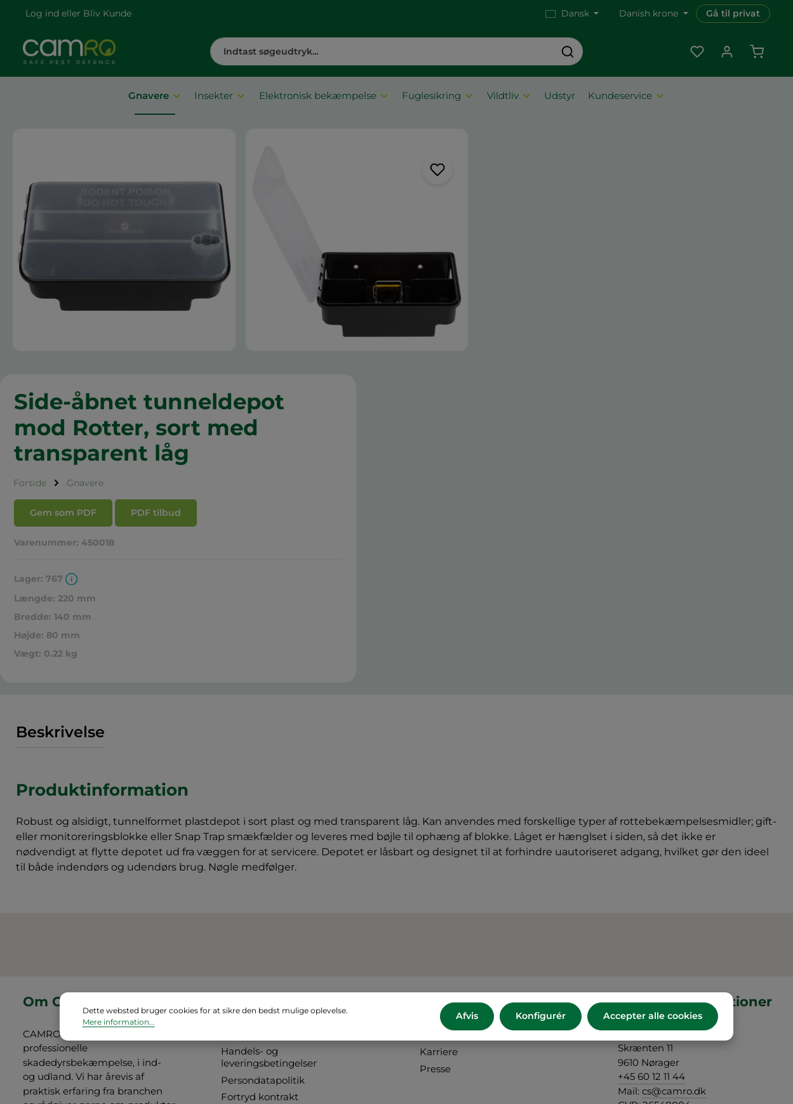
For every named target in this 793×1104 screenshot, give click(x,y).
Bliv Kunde (107, 13)
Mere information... (119, 1022)
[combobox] (382, 52)
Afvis (469, 1016)
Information (743, 1075)
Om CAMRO (250, 788)
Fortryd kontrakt (259, 850)
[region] (231, 237)
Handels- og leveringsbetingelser (269, 810)
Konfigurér (542, 1016)
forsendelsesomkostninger (435, 1047)
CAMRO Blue (451, 788)
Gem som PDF (524, 265)
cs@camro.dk (674, 844)
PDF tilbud (617, 265)
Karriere (439, 805)
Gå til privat (733, 13)
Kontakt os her (652, 925)
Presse (435, 821)
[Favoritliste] (696, 52)
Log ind (42, 13)
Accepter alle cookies (653, 1016)
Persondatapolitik (263, 833)
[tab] (60, 485)
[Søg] (568, 52)
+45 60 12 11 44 (651, 830)
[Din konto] (726, 52)
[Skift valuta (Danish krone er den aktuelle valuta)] (652, 13)
